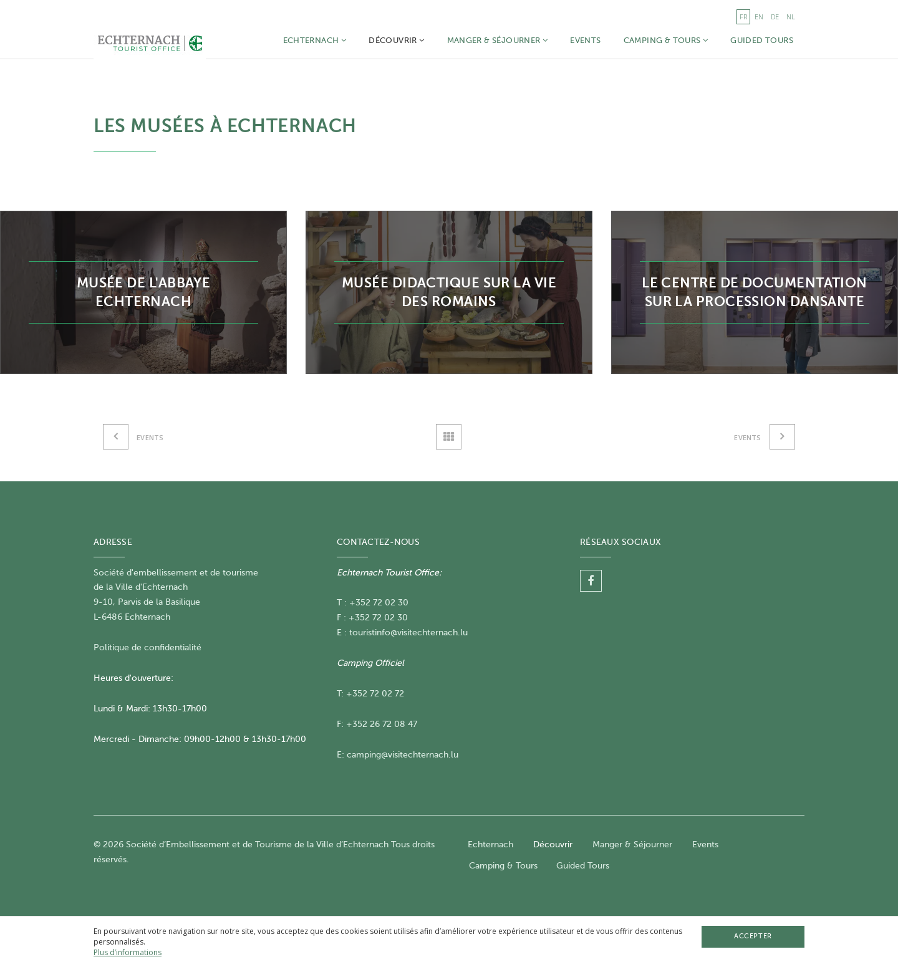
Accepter (752, 936)
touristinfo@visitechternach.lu (408, 632)
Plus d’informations (128, 952)
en (759, 16)
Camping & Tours (666, 40)
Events (585, 40)
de (775, 16)
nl (790, 16)
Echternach (315, 40)
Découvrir (396, 40)
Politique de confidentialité (147, 647)
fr (743, 16)
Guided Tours (761, 40)
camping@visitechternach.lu (402, 754)
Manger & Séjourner (497, 40)
